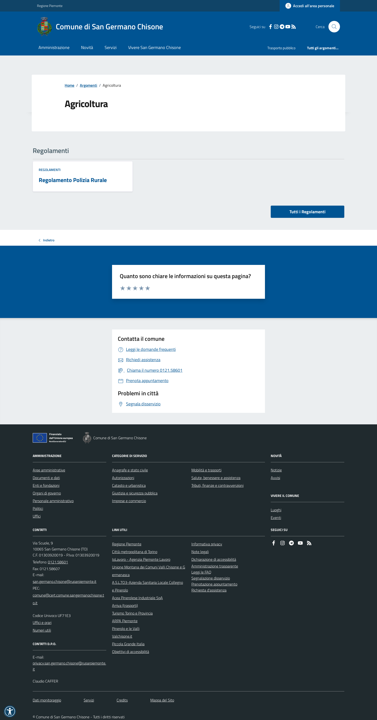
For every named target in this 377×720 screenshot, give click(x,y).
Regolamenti (50, 169)
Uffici (37, 516)
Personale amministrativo (53, 501)
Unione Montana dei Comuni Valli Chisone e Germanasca (148, 571)
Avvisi (275, 478)
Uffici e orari (42, 622)
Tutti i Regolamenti (307, 211)
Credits (122, 700)
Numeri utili (42, 630)
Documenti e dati (46, 478)
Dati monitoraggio (47, 700)
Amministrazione (53, 47)
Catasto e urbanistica (129, 485)
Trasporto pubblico (281, 48)
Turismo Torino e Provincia (132, 613)
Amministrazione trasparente (214, 566)
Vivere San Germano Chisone (154, 47)
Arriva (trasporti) (125, 605)
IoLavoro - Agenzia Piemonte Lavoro (141, 559)
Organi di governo (47, 493)
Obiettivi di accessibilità (130, 651)
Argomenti (88, 85)
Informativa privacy (206, 544)
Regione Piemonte (50, 5)
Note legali (200, 552)
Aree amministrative (49, 470)
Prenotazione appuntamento (214, 584)
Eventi (276, 517)
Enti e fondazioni (46, 485)
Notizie (276, 470)
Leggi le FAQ (201, 572)
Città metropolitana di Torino (134, 552)
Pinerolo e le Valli (125, 628)
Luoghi (276, 510)
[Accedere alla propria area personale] (310, 6)
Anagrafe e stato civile (130, 470)
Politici (38, 508)
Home (69, 85)
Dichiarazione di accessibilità (213, 559)
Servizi (111, 47)
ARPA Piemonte (125, 621)
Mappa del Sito (162, 700)
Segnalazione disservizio (210, 578)
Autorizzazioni (123, 478)
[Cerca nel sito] (332, 26)
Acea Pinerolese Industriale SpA (137, 598)
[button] (10, 711)
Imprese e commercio (129, 501)
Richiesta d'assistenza (208, 590)
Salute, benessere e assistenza (215, 478)
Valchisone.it (122, 636)
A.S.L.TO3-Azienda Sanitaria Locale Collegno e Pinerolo (147, 586)
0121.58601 (58, 562)
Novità (87, 47)
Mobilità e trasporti (206, 470)
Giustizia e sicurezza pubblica (134, 493)
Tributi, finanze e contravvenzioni (217, 485)
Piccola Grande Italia (128, 644)
